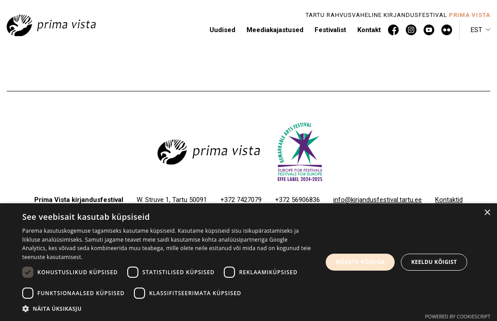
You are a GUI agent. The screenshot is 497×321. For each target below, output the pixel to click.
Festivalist (330, 30)
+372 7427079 (241, 200)
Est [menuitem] (476, 30)
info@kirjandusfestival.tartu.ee (377, 200)
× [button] (487, 213)
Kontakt (369, 30)
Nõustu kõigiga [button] (360, 262)
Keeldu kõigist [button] (434, 262)
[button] (168, 309)
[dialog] (248, 262)
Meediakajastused (274, 30)
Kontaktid (449, 200)
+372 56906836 (297, 200)
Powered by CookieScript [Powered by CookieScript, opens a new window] (457, 316)
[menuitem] (480, 30)
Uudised (222, 30)
